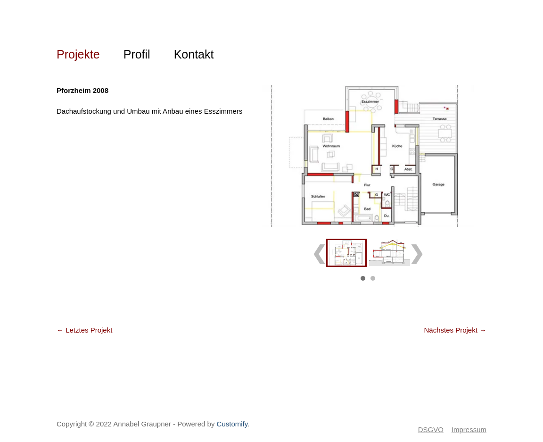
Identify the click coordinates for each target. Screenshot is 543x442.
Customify (232, 424)
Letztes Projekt (84, 330)
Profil (136, 54)
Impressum (469, 429)
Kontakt (194, 54)
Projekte (78, 54)
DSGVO (431, 429)
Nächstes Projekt (455, 330)
